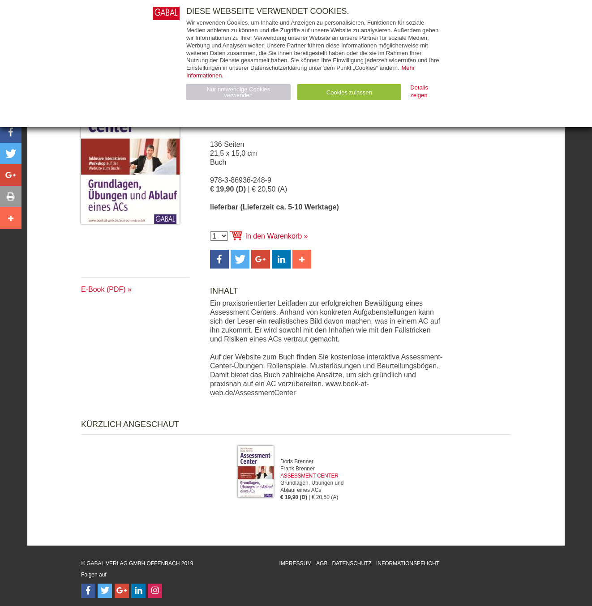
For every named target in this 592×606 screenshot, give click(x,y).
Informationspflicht (407, 563)
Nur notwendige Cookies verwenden (238, 92)
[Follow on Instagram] (155, 591)
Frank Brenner (297, 468)
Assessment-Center (309, 476)
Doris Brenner (296, 461)
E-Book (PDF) (103, 289)
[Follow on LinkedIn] (138, 591)
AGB (321, 563)
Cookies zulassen (349, 92)
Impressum (295, 563)
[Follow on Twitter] (105, 591)
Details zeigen (419, 91)
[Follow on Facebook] (88, 591)
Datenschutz (351, 563)
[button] (219, 259)
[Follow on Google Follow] (122, 591)
